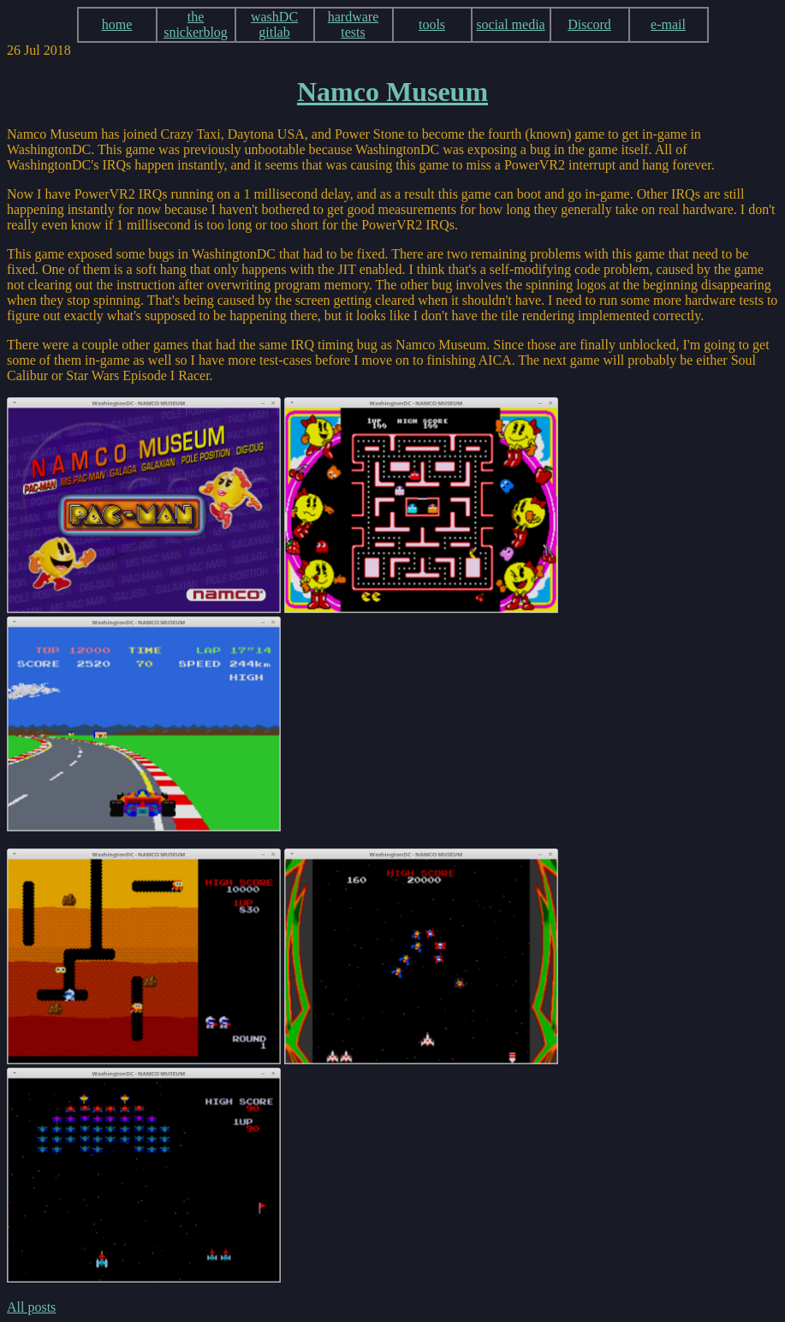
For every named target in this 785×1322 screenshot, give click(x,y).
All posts (31, 1307)
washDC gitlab (274, 24)
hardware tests (353, 24)
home (117, 24)
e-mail (668, 24)
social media (510, 24)
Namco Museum (392, 91)
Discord (589, 24)
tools (432, 24)
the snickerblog (196, 24)
